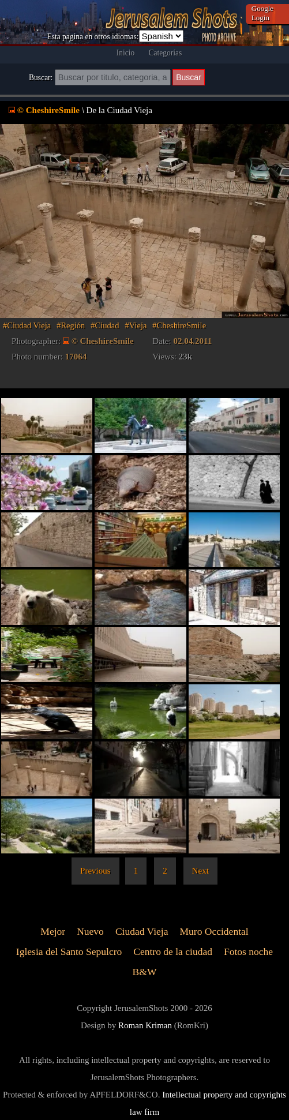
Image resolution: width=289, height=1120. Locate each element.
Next (200, 870)
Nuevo (90, 931)
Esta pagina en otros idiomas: (92, 36)
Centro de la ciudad (172, 951)
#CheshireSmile (179, 325)
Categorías (165, 52)
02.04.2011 (193, 341)
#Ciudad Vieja (27, 325)
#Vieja (136, 325)
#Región (71, 325)
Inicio (126, 52)
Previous (95, 870)
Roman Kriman (145, 1025)
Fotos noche (248, 951)
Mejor (52, 931)
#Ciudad (105, 325)
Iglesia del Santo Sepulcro (69, 951)
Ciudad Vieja (141, 931)
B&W (145, 972)
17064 (76, 356)
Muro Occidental (213, 931)
